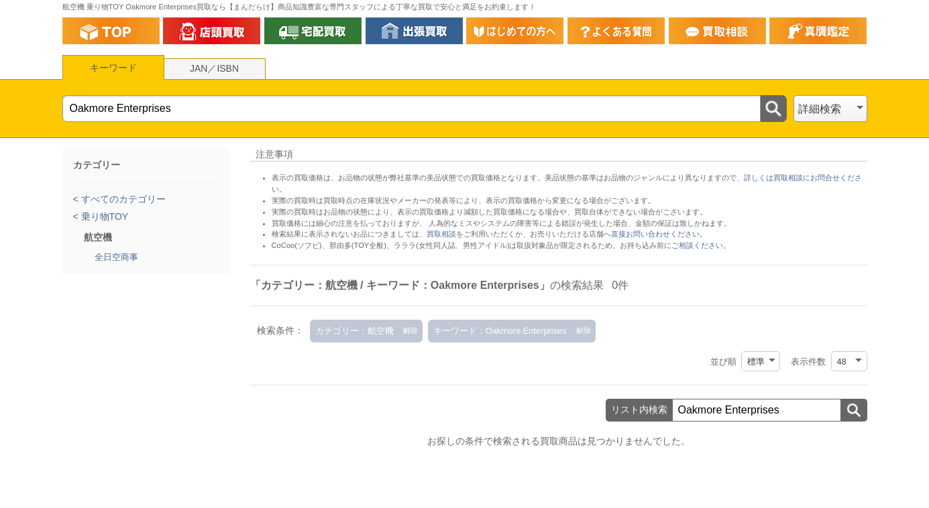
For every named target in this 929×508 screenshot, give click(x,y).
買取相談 (441, 234)
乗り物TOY (103, 216)
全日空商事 (116, 257)
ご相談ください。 (700, 245)
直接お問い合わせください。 (659, 234)
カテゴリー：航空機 (354, 331)
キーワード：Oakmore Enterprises (500, 331)
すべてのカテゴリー (122, 199)
